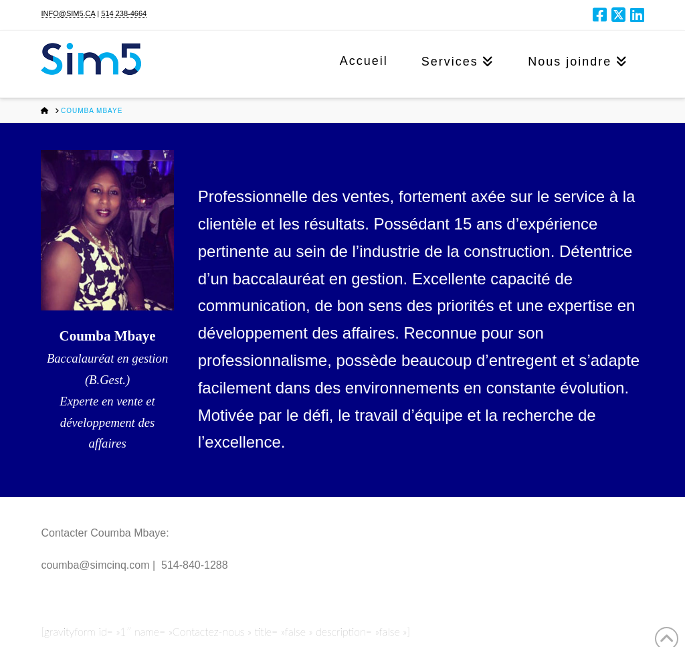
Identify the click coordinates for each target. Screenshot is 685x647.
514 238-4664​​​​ (123, 13)
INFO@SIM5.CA (68, 13)
